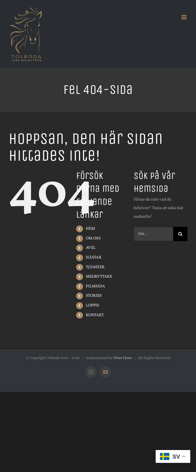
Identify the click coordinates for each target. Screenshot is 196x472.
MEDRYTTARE (99, 276)
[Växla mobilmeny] (184, 17)
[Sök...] (153, 234)
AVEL (91, 248)
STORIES (94, 295)
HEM (90, 228)
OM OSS (93, 238)
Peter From (123, 358)
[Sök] (180, 234)
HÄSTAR (94, 257)
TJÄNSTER (95, 267)
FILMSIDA (95, 286)
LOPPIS (92, 305)
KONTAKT (95, 315)
